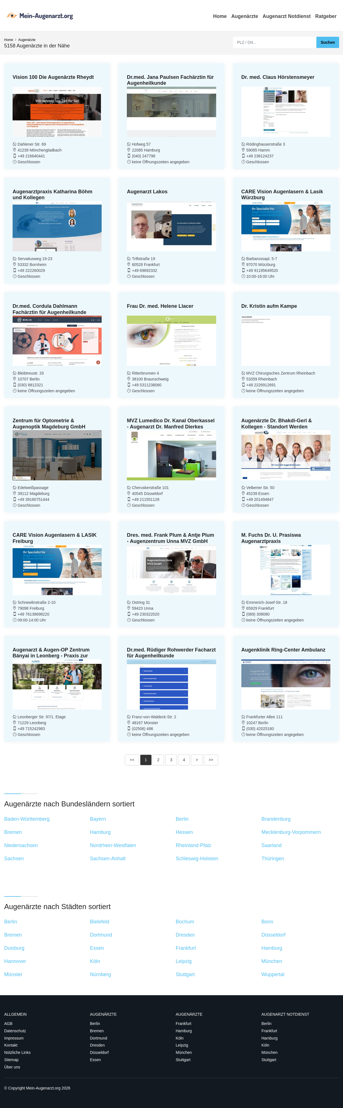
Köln (180, 1038)
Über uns (12, 1067)
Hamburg (184, 1031)
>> (211, 760)
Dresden (97, 1045)
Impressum (14, 1038)
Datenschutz (15, 1031)
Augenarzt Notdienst (287, 16)
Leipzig (182, 1045)
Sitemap (11, 1059)
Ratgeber (326, 16)
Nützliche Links (17, 1052)
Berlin (95, 1023)
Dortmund (98, 1038)
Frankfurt (184, 1023)
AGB (8, 1023)
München (184, 1052)
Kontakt (10, 1045)
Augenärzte (244, 16)
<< (132, 760)
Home (220, 16)
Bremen (97, 1031)
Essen (95, 1059)
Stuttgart (183, 1059)
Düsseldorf (99, 1052)
